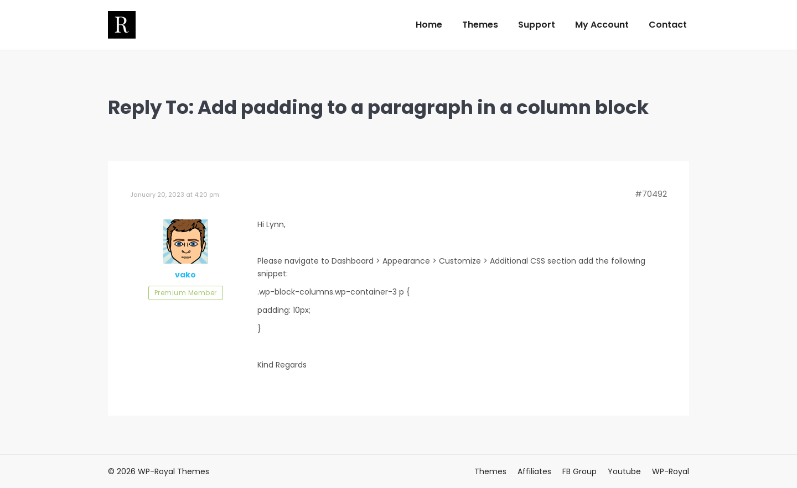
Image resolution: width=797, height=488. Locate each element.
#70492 (651, 194)
